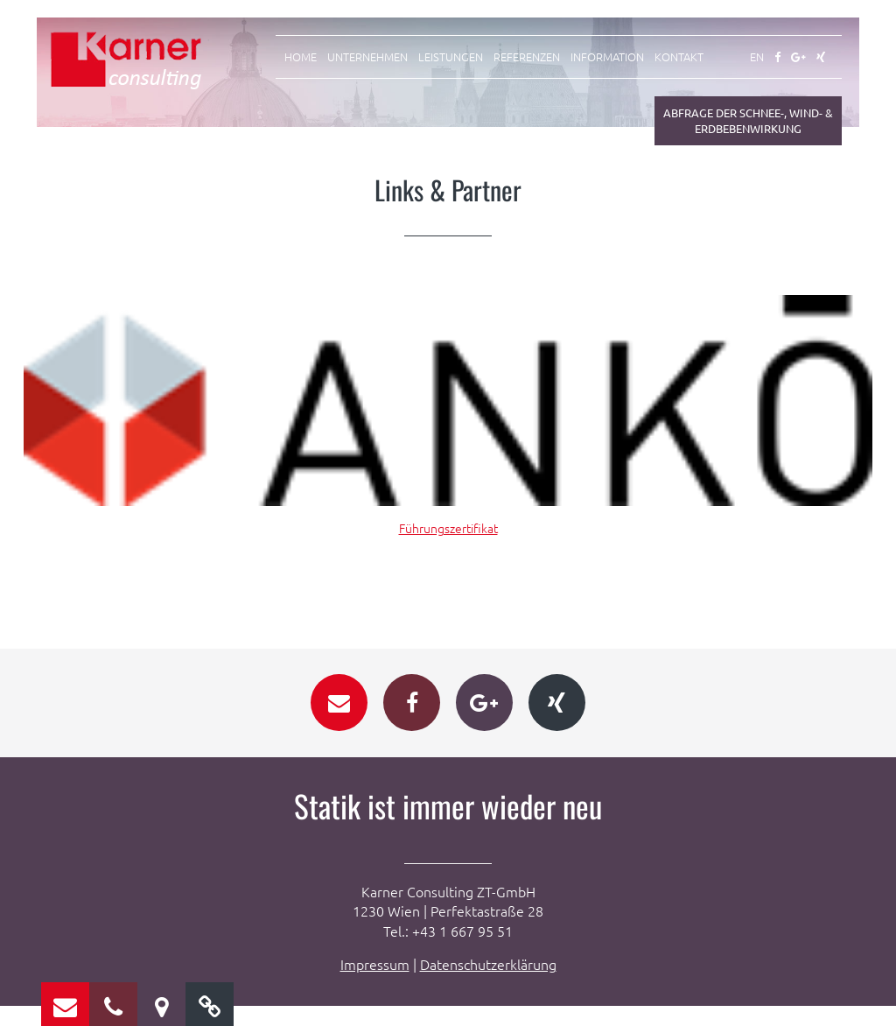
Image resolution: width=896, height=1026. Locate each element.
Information (607, 57)
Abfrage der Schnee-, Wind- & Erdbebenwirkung (748, 120)
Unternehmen (367, 57)
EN (757, 57)
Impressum (375, 984)
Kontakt (679, 57)
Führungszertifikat (448, 528)
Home (300, 57)
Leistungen (450, 57)
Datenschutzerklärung (488, 984)
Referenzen (527, 57)
